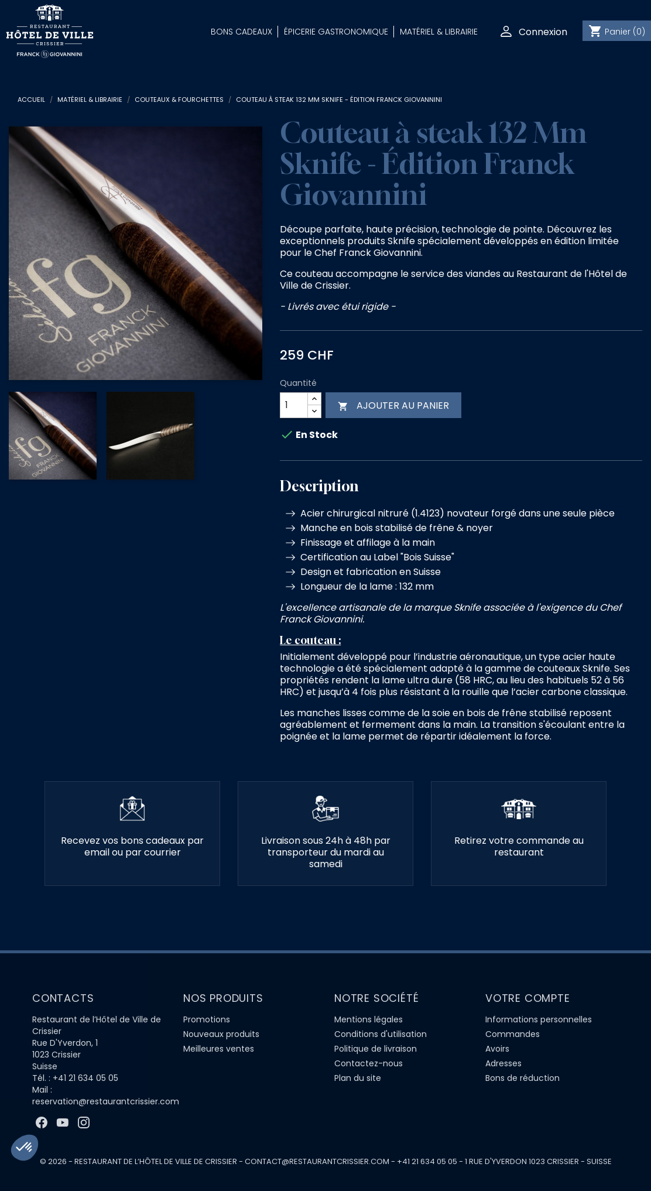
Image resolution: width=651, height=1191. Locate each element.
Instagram (83, 1122)
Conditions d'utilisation (380, 1034)
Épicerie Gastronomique (336, 31)
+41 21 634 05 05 (85, 1078)
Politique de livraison (375, 1049)
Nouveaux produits (221, 1034)
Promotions (206, 1019)
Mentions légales (368, 1019)
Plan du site (357, 1078)
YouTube (62, 1122)
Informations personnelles (538, 1019)
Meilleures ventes (218, 1049)
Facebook (41, 1122)
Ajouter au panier (393, 405)
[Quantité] (294, 405)
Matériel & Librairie (439, 31)
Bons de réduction (522, 1078)
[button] (25, 1148)
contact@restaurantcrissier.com (317, 1161)
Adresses (503, 1063)
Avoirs (497, 1049)
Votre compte (527, 998)
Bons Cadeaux (241, 31)
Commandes (512, 1034)
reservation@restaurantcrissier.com (105, 1101)
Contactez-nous (368, 1063)
